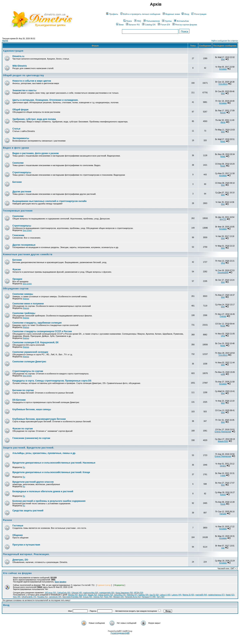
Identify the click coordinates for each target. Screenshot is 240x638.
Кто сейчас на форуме (17, 573)
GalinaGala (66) (63, 593)
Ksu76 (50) (154, 595)
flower (223, 141)
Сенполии (17, 163)
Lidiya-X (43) (165, 595)
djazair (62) (92, 595)
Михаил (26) (118, 597)
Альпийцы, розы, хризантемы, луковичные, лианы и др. (44, 453)
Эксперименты (20, 138)
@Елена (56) (50, 593)
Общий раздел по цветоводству (23, 75)
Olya (223, 263)
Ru (24, 467)
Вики (119, 24)
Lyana (223, 475)
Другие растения (21, 191)
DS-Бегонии (19, 400)
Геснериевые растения (18, 210)
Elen (223, 59)
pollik (223, 374)
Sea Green (27, 230)
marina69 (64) (201, 595)
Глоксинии (18, 235)
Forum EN (164, 24)
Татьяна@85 (223, 273)
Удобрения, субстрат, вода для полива (34, 119)
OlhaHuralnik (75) (29, 597)
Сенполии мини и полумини (28, 303)
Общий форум (20, 109)
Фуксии (16, 269)
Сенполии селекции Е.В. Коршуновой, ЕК (35, 342)
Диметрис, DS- (20, 559)
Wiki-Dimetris (19, 66)
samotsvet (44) (55, 597)
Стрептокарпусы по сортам (27, 371)
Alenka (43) (73, 595)
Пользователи (151, 21)
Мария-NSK (223, 441)
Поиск (127, 21)
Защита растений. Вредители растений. (28, 447)
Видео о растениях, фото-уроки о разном (35, 153)
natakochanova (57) (216, 595)
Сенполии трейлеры (23, 313)
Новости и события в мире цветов (31, 81)
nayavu (223, 466)
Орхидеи (17, 279)
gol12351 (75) (120, 595)
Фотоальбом (181, 21)
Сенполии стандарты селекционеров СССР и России (42, 331)
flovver (223, 113)
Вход (185, 14)
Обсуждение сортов (16, 288)
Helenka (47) (132, 595)
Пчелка (223, 316)
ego (223, 548)
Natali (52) (230, 595)
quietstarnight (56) (106, 593)
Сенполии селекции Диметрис (29, 361)
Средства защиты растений (27, 510)
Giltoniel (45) (76, 593)
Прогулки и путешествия (26, 544)
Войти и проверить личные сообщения (140, 14)
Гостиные (17, 525)
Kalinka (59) (143, 595)
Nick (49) (16, 597)
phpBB (118, 631)
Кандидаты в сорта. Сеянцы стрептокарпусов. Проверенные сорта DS (51, 380)
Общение (17, 535)
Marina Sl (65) (188, 595)
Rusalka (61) (42, 597)
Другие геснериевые (24, 245)
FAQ (137, 21)
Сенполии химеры (22, 294)
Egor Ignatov (60, 582)
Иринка (26, 299)
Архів (5, 41)
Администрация (13, 51)
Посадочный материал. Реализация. (26, 554)
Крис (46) (108, 597)
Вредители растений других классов (33, 482)
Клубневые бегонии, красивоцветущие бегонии (39, 419)
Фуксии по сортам (22, 428)
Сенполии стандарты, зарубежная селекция (37, 322)
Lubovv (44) (177, 595)
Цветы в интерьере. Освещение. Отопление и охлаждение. (45, 100)
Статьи (16, 128)
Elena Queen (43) (105, 595)
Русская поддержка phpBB (120, 633)
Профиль (112, 14)
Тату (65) (160, 597)
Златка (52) (98, 597)
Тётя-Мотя (223, 84)
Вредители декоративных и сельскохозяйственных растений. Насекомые (53, 462)
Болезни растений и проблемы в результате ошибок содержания (49, 501)
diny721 (223, 219)
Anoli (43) (83, 595)
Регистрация (198, 14)
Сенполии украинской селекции (30, 352)
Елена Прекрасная (223, 432)
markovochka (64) (90, 593)
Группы (167, 21)
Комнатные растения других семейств (27, 254)
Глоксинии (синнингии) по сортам (31, 438)
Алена (223, 495)
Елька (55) (87, 597)
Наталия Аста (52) (133, 597)
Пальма (223, 514)
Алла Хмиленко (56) (124, 593)
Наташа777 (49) (148, 597)
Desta (222, 504)
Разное (7, 520)
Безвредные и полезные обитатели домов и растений (42, 491)
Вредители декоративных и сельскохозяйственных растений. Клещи (51, 472)
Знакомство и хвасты (24, 90)
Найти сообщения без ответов (224, 41)
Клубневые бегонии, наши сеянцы (31, 409)
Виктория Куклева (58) (72, 597)
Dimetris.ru (18, 56)
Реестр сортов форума (184, 24)
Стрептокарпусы (21, 172)
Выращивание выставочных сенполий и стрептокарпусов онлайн (49, 201)
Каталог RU (133, 24)
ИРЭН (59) (138, 593)
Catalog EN (148, 24)
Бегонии (17, 182)
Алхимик (223, 69)
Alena (222, 122)
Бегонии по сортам (23, 390)
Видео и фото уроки (16, 148)
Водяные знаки (171, 14)
